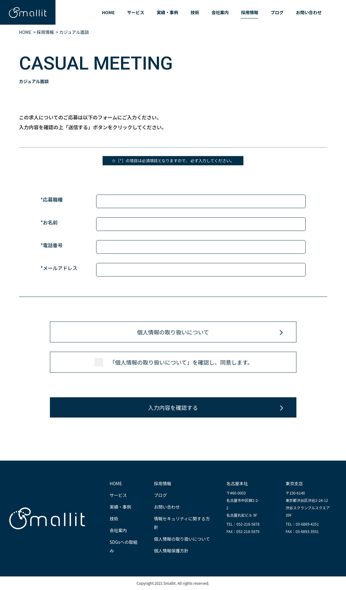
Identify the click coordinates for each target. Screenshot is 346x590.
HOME (108, 12)
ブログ (277, 12)
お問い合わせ (309, 12)
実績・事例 (167, 12)
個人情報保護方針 (171, 550)
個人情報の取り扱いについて (173, 332)
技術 (194, 12)
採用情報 (249, 12)
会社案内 (220, 12)
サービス (135, 12)
